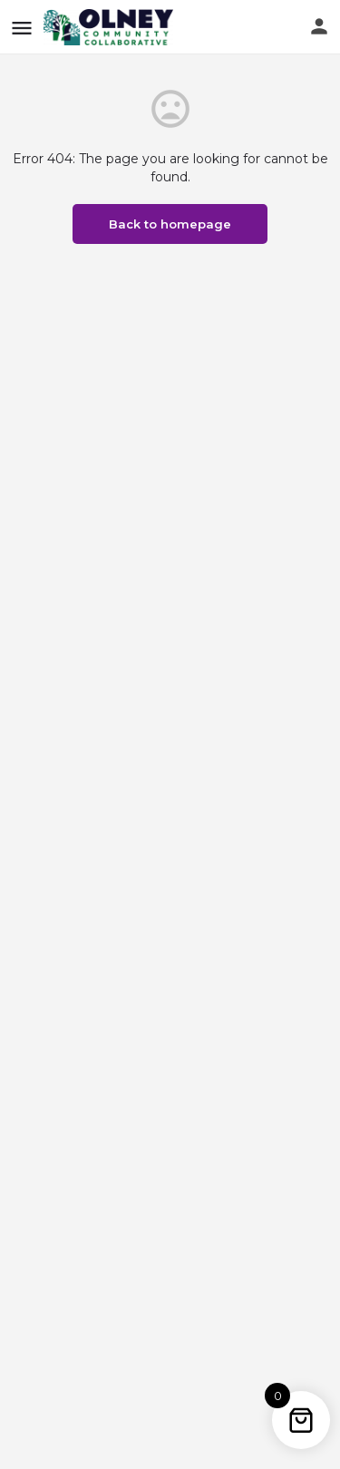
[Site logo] (111, 27)
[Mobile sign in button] (319, 26)
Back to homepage (170, 224)
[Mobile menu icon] (21, 27)
